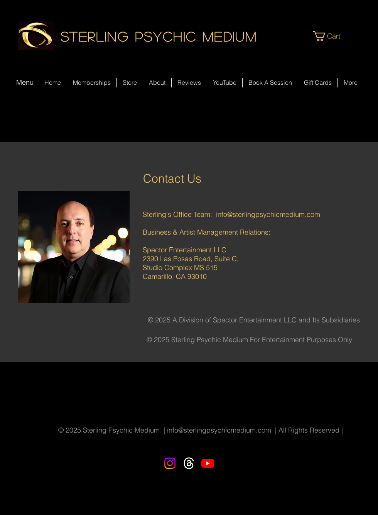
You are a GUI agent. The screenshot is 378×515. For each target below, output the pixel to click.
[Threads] (188, 463)
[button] (332, 36)
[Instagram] (169, 463)
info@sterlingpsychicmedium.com (268, 214)
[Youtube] (207, 463)
